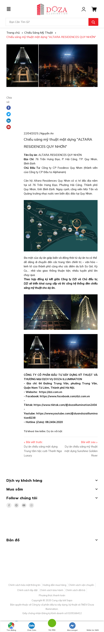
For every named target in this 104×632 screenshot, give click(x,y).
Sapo (69, 600)
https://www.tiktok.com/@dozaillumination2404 (65, 405)
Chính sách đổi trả (75, 590)
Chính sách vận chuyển (81, 585)
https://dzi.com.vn (50, 392)
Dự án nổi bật (54, 431)
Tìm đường (11, 626)
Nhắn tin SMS (93, 626)
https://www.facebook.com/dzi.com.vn (65, 396)
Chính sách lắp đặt (27, 590)
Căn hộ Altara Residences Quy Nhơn (47, 180)
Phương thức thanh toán (52, 595)
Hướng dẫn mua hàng (54, 585)
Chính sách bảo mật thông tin (24, 585)
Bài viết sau (88, 442)
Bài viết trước (34, 442)
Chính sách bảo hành (51, 590)
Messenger (72, 626)
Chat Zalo (31, 626)
